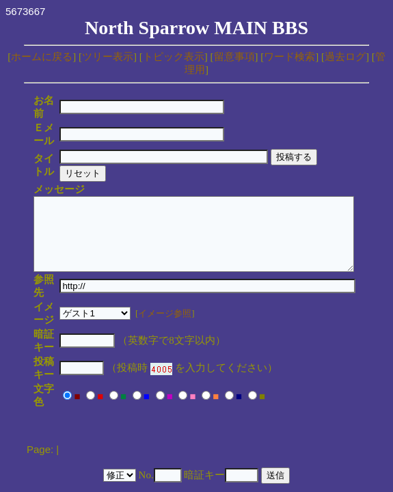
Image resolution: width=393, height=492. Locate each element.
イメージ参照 (182, 270)
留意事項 (234, 56)
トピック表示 (173, 56)
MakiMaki (226, 412)
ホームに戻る (41, 56)
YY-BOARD (174, 412)
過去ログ (345, 56)
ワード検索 (289, 56)
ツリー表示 (107, 56)
